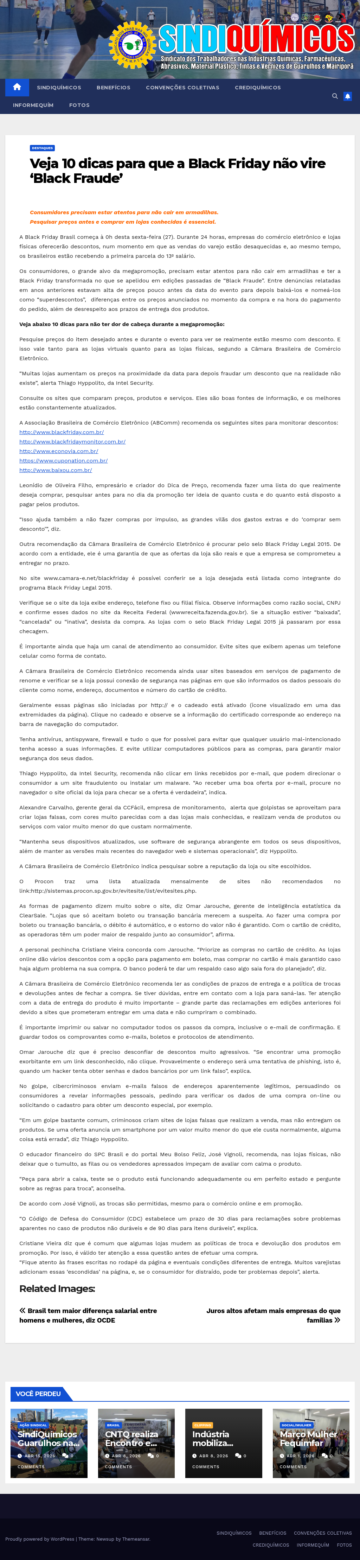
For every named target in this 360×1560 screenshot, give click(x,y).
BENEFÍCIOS (113, 87)
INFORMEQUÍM (33, 105)
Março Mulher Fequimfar (309, 1438)
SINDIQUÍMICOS (59, 87)
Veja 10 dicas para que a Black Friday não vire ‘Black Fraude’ (178, 170)
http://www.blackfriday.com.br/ (61, 432)
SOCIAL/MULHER (296, 1425)
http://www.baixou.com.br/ (55, 470)
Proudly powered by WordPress (40, 1539)
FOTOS (79, 105)
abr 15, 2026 (40, 1455)
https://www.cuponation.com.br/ (63, 460)
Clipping (202, 1425)
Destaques (42, 148)
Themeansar (135, 1539)
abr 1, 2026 (301, 1455)
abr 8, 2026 (126, 1455)
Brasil (113, 1425)
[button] (335, 96)
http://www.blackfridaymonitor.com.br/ (72, 441)
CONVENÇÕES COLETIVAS (182, 87)
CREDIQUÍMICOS (258, 87)
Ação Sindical (33, 1425)
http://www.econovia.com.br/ (58, 451)
